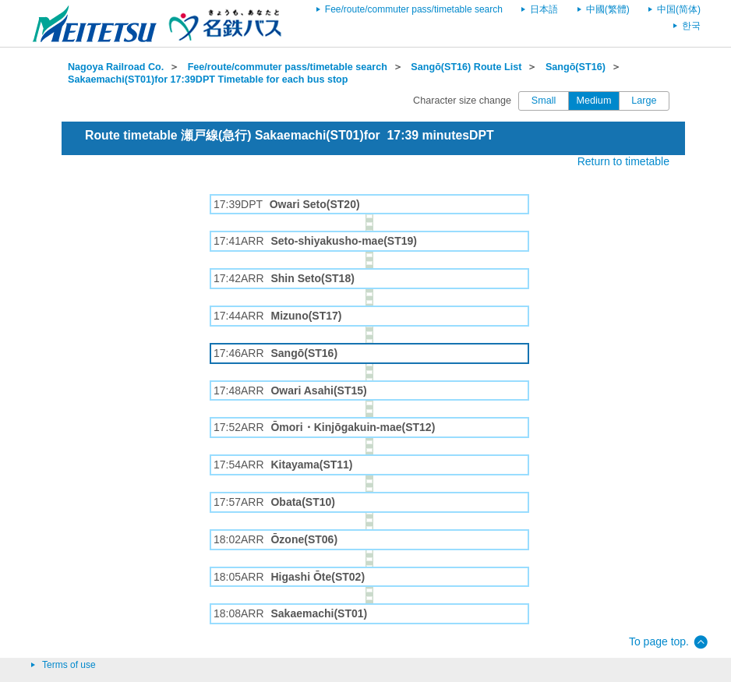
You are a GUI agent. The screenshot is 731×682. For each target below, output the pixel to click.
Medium (594, 100)
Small (543, 100)
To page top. (659, 641)
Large (643, 100)
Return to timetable (623, 161)
